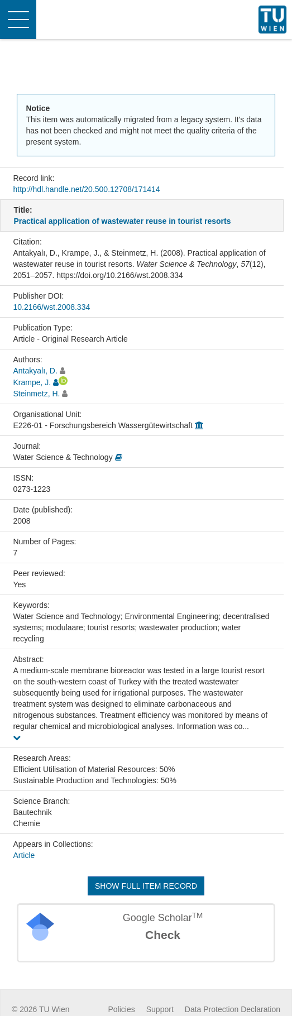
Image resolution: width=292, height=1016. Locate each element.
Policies (121, 1009)
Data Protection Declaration (232, 1009)
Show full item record (146, 885)
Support (160, 1009)
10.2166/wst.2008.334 (51, 307)
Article (24, 855)
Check (162, 934)
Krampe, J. (32, 382)
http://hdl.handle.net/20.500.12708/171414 (86, 189)
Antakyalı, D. (35, 370)
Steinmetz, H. (36, 393)
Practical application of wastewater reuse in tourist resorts (122, 221)
